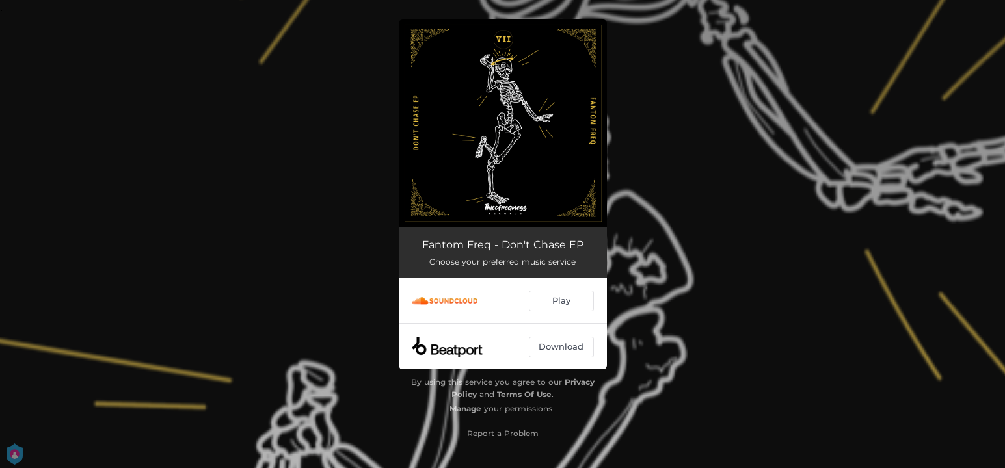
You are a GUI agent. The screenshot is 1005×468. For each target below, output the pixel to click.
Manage (465, 408)
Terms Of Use (524, 394)
